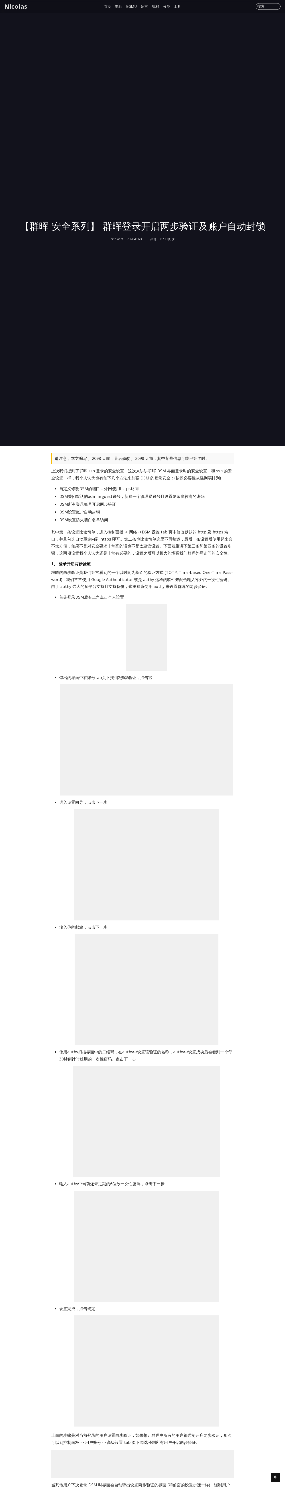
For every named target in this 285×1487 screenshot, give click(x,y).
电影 (118, 6)
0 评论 (151, 239)
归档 (155, 6)
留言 (144, 6)
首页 (107, 6)
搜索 (261, 6)
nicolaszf (116, 239)
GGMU (131, 6)
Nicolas (16, 6)
